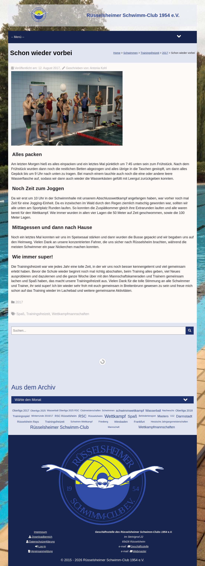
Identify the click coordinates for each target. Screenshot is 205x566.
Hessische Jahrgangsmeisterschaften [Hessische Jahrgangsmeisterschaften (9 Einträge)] (169, 421)
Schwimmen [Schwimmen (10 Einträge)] (108, 410)
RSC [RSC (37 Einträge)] (83, 416)
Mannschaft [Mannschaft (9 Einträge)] (113, 427)
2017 (19, 302)
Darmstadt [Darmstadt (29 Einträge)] (184, 416)
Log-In (42, 546)
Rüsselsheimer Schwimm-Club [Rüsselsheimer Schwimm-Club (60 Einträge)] (59, 427)
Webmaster (139, 551)
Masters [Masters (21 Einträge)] (163, 416)
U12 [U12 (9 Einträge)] (172, 416)
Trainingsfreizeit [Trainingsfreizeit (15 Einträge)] (54, 421)
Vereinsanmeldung (42, 551)
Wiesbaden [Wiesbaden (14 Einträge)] (121, 421)
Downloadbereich (42, 536)
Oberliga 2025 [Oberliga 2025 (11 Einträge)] (38, 410)
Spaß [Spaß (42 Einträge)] (132, 416)
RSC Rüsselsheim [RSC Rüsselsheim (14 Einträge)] (66, 415)
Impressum (40, 531)
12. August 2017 (49, 68)
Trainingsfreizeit (38, 314)
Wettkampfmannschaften (70, 314)
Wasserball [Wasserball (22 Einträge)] (153, 410)
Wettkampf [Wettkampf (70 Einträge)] (115, 416)
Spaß (20, 314)
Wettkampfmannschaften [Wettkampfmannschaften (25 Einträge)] (157, 427)
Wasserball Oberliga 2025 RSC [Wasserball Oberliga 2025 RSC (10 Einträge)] (63, 410)
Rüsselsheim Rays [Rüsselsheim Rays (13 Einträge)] (28, 421)
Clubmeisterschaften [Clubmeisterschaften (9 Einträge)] (90, 410)
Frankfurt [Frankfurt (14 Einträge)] (139, 421)
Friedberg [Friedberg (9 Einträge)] (103, 421)
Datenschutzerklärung (42, 541)
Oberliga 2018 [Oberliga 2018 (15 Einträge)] (184, 410)
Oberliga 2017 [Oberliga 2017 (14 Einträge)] (20, 410)
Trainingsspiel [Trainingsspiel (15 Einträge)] (21, 416)
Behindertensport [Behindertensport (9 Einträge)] (147, 416)
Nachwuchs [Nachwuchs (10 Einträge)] (168, 410)
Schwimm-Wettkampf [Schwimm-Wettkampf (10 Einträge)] (81, 421)
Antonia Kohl (98, 68)
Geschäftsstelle (140, 546)
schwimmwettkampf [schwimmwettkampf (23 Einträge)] (130, 410)
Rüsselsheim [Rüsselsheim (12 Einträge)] (95, 416)
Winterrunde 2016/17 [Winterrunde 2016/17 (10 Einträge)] (42, 416)
